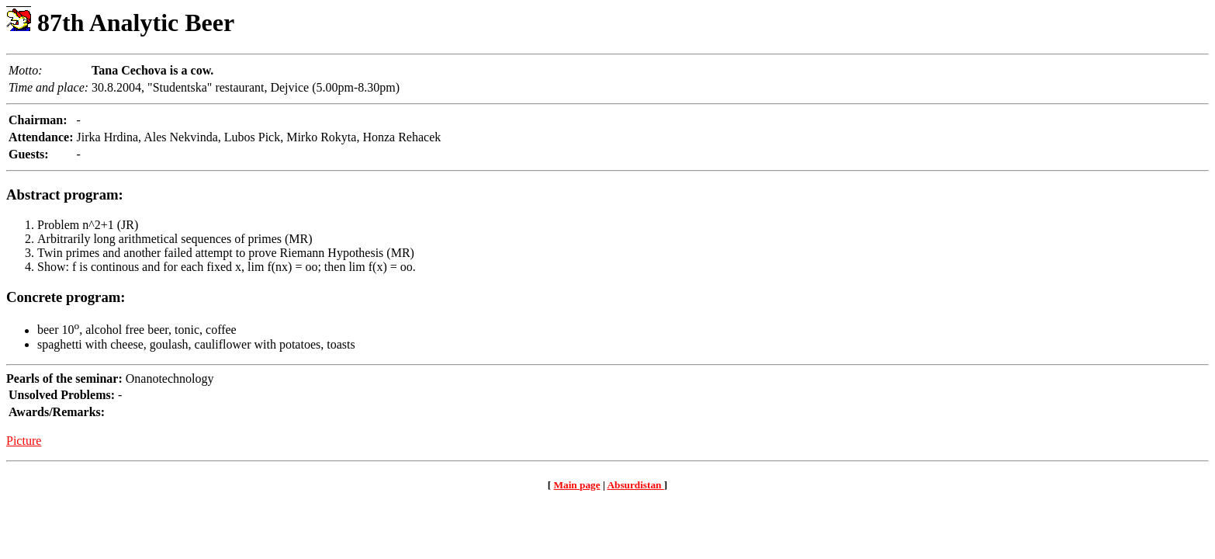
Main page (577, 485)
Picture (23, 440)
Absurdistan (635, 485)
